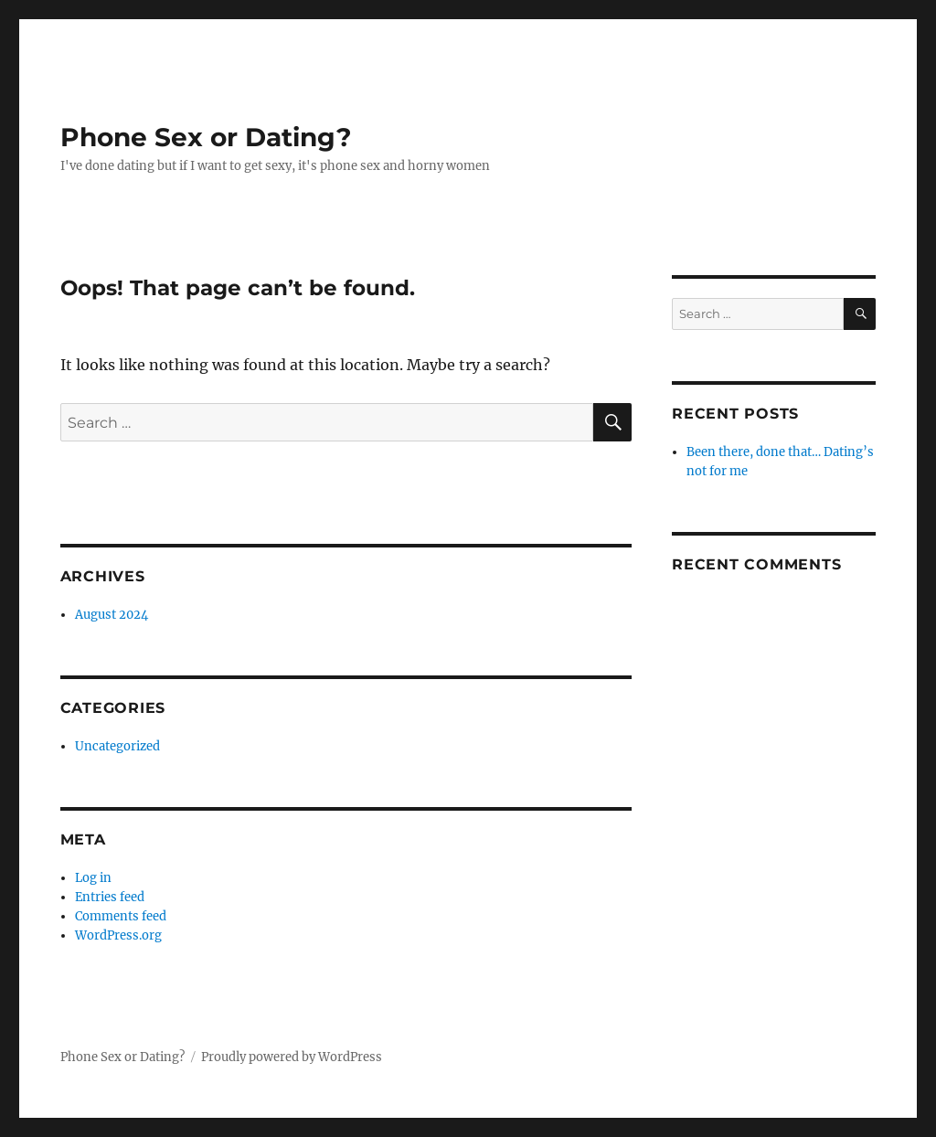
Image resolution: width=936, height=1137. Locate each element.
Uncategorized (117, 746)
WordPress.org (118, 935)
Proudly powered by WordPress (291, 1057)
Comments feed (120, 916)
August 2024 (111, 614)
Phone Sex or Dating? (205, 137)
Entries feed (109, 897)
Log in (93, 878)
